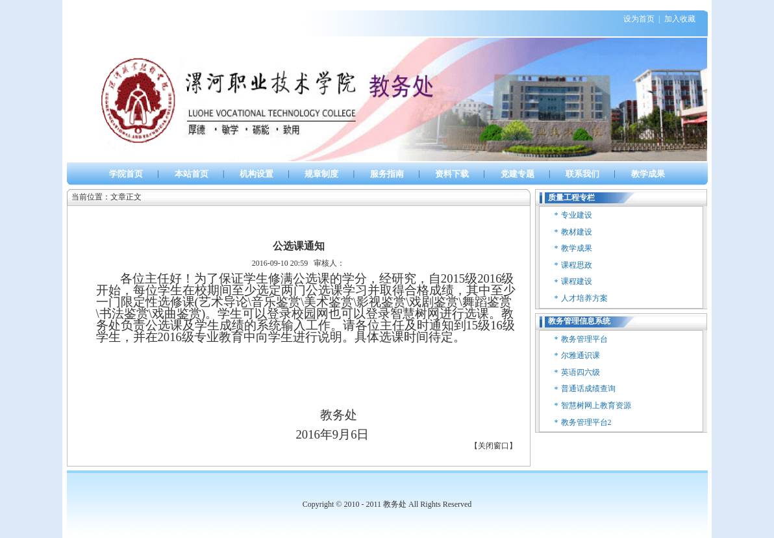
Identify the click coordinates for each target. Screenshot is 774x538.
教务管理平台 (584, 339)
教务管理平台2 (586, 422)
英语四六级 (580, 372)
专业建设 (576, 215)
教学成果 (576, 248)
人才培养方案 (584, 298)
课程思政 (576, 265)
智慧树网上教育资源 (596, 405)
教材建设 (576, 232)
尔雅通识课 (580, 355)
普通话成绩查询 (588, 388)
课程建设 (576, 281)
